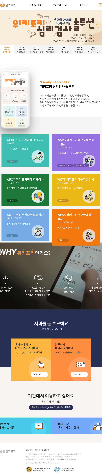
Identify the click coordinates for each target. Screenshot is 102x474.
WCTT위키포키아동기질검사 (65, 49)
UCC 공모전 (84, 4)
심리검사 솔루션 (36, 4)
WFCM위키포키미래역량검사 (50, 49)
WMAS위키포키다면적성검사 (79, 49)
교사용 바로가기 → (81, 165)
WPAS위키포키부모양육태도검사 (94, 49)
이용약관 (29, 450)
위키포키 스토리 (60, 4)
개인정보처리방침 (42, 450)
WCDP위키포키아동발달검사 (21, 49)
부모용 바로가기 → (65, 165)
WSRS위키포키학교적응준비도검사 (36, 49)
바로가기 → (12, 161)
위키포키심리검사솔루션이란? (7, 49)
